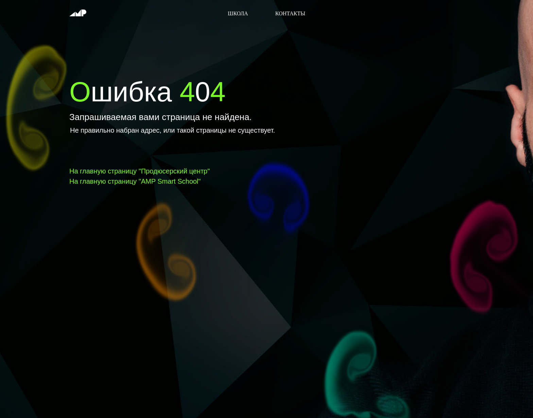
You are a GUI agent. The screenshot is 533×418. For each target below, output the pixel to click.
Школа (238, 13)
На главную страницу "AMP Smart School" (135, 181)
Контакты (290, 13)
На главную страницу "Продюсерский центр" (139, 171)
